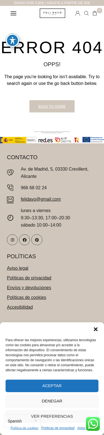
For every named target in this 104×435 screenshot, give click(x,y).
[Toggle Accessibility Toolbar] (12, 35)
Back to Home (52, 106)
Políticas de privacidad (58, 428)
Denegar (52, 401)
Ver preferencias (52, 416)
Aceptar (52, 385)
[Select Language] (22, 420)
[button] (95, 329)
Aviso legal (85, 428)
